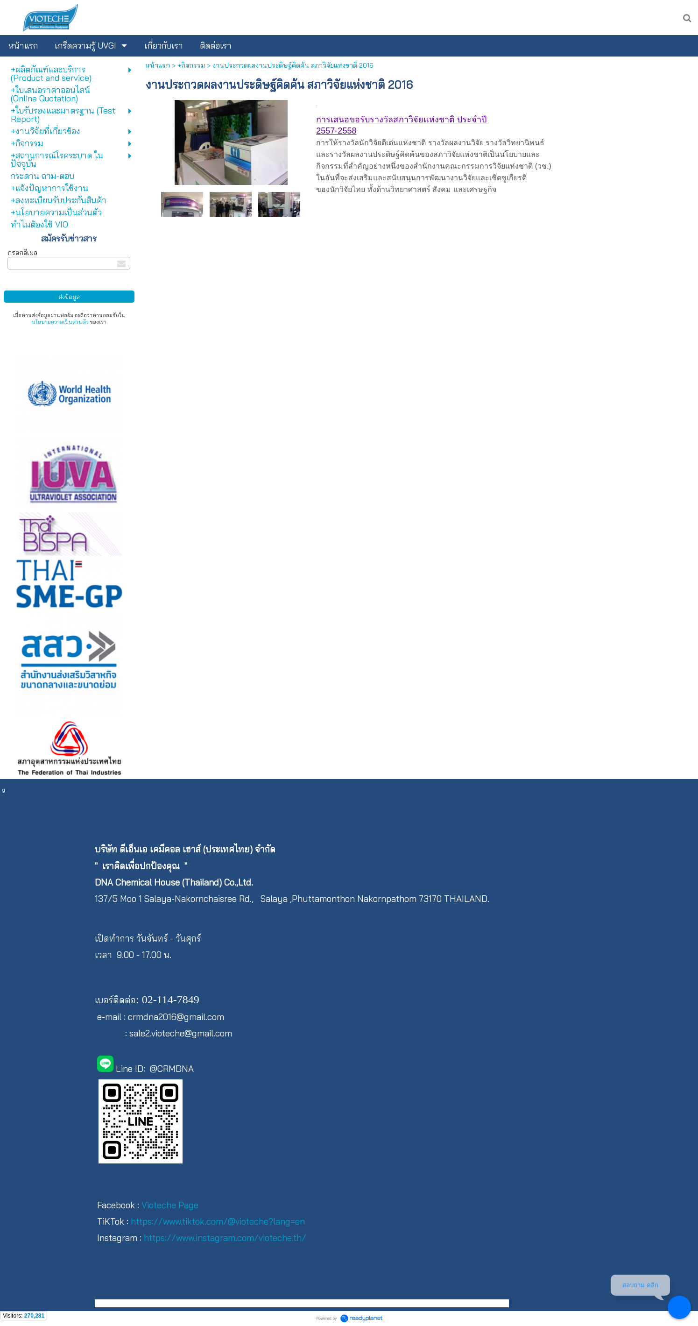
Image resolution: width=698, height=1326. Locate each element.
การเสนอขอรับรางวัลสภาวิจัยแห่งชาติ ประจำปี (402, 119)
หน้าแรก (157, 65)
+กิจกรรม (191, 65)
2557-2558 (336, 130)
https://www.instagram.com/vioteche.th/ (225, 1237)
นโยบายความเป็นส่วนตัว (60, 322)
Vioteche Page (169, 1205)
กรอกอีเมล (22, 252)
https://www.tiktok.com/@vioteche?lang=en (218, 1221)
